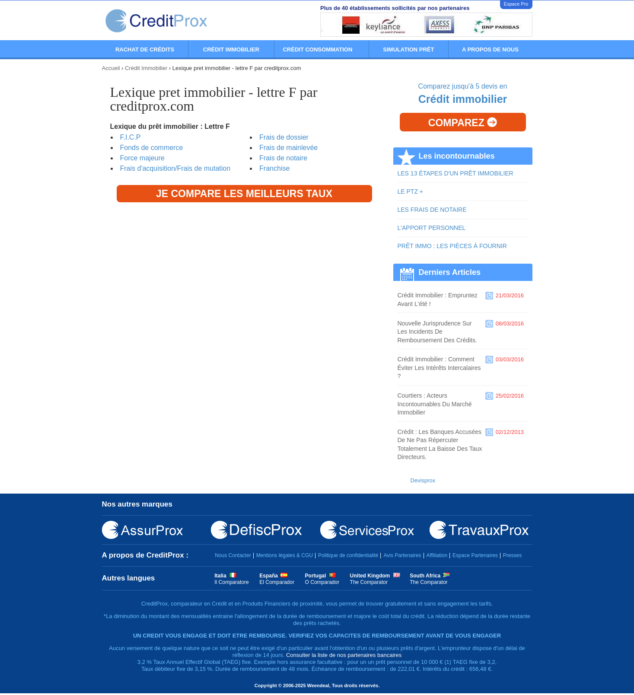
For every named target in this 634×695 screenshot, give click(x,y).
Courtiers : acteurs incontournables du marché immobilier (435, 404)
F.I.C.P (130, 137)
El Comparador (276, 582)
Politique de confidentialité (348, 555)
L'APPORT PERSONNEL (432, 227)
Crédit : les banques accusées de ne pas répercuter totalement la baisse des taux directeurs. (440, 444)
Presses (512, 555)
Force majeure (142, 158)
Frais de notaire (283, 158)
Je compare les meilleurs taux (244, 193)
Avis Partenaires (402, 555)
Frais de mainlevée (288, 147)
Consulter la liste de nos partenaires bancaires (343, 655)
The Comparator (369, 582)
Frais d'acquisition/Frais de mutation (175, 168)
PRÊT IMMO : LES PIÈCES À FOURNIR (452, 245)
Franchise (274, 168)
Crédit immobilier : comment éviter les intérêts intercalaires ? (439, 367)
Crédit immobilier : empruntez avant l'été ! (438, 299)
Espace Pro (516, 3)
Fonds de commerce (151, 147)
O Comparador (322, 582)
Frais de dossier (284, 137)
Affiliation (437, 555)
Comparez (462, 122)
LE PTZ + (411, 191)
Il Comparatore (231, 582)
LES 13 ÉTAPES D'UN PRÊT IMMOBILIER (455, 173)
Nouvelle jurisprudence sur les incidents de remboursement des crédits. (437, 332)
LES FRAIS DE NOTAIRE (432, 209)
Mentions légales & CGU (284, 555)
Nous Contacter (233, 555)
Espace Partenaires (475, 555)
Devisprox (423, 480)
